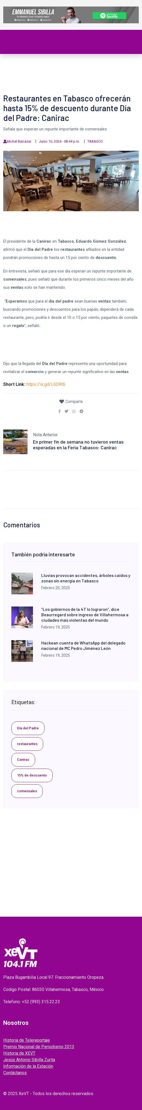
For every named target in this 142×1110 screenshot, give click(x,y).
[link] (59, 411)
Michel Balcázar (19, 141)
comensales (27, 791)
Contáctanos (15, 1072)
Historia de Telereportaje (26, 1040)
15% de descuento (32, 775)
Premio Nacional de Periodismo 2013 (38, 1046)
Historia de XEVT (19, 1053)
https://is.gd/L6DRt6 (45, 384)
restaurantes (27, 744)
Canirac (23, 760)
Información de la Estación (28, 1066)
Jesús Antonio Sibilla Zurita (29, 1059)
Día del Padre (28, 728)
